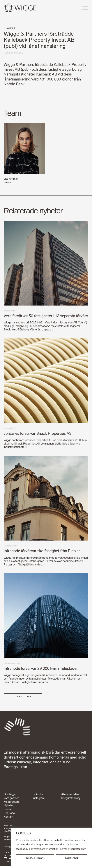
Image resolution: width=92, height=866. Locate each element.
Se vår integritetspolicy (73, 849)
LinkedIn (38, 794)
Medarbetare (12, 802)
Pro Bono (9, 813)
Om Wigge (10, 794)
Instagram (39, 798)
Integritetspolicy (70, 798)
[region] (51, 847)
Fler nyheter (23, 696)
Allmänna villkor (70, 794)
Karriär (8, 809)
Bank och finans (13, 53)
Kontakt (8, 817)
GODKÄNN (71, 858)
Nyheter (8, 805)
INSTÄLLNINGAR (35, 858)
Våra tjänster (11, 798)
